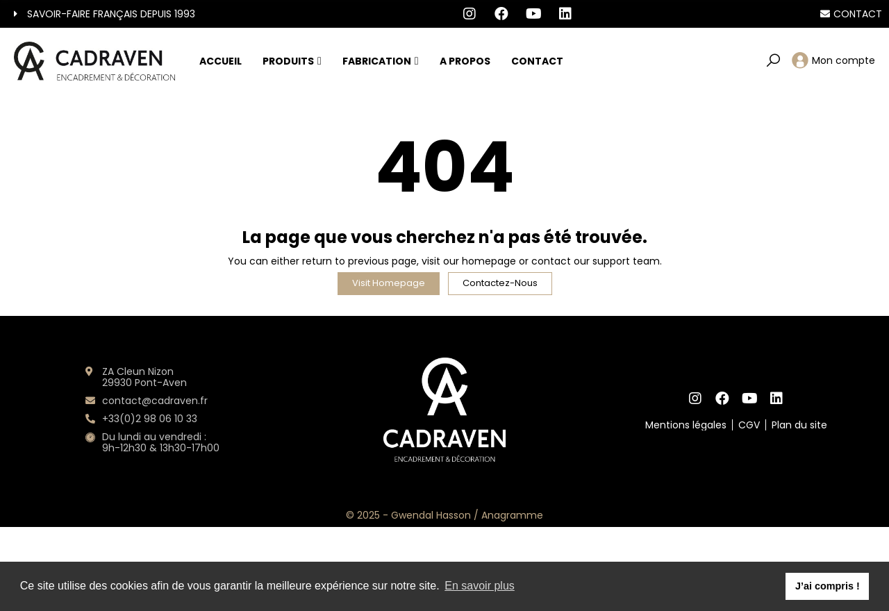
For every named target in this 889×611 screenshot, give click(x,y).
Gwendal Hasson (431, 515)
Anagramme (512, 515)
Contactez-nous (500, 283)
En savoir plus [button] (479, 586)
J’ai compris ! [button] (827, 586)
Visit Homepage (388, 283)
